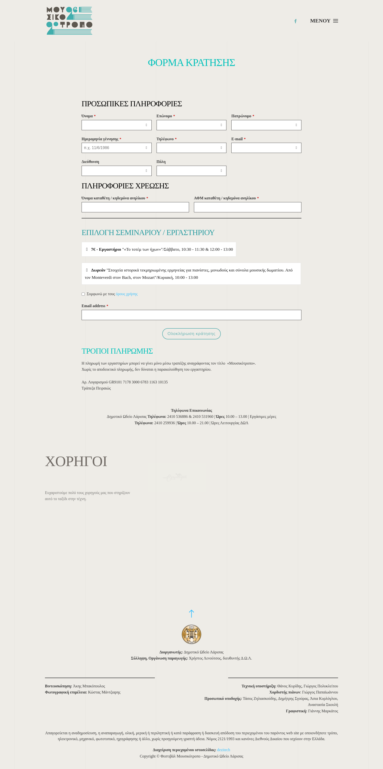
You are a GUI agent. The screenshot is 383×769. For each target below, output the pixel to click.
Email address (95, 306)
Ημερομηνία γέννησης (101, 139)
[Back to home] (69, 21)
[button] (324, 21)
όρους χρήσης (127, 294)
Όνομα (89, 116)
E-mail (238, 139)
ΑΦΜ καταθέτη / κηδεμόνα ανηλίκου (226, 198)
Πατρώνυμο (242, 116)
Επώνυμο (166, 116)
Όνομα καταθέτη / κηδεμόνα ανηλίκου (115, 198)
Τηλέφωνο (167, 139)
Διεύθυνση (90, 162)
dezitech (223, 750)
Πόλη (161, 162)
